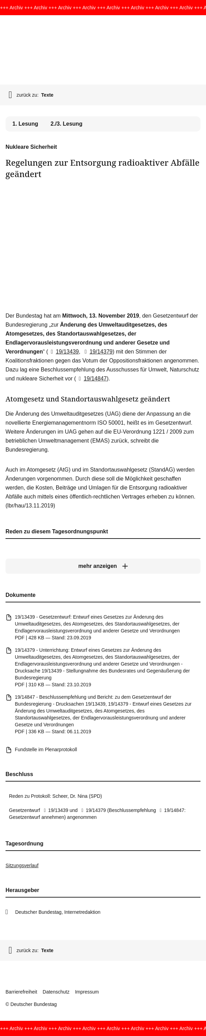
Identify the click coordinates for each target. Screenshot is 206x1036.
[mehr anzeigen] (103, 566)
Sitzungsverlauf (22, 865)
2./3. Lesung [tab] (66, 124)
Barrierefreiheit (21, 992)
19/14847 (91, 378)
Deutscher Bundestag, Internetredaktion (58, 912)
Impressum (87, 992)
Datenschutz (56, 992)
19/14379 (97, 352)
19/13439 (63, 352)
